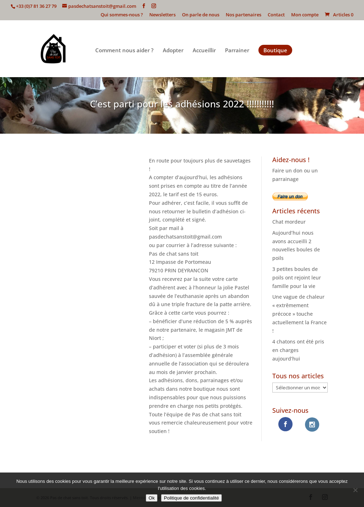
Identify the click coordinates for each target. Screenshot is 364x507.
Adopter (173, 51)
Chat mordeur (289, 221)
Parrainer (237, 51)
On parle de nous (200, 15)
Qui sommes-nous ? (122, 15)
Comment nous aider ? (124, 51)
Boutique (275, 50)
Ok (152, 498)
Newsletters (162, 15)
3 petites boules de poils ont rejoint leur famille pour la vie (296, 277)
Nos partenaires (243, 15)
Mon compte (304, 15)
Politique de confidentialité (191, 498)
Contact (276, 15)
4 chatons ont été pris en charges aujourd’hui (298, 350)
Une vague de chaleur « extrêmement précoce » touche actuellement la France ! (299, 313)
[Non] (355, 489)
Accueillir (204, 51)
